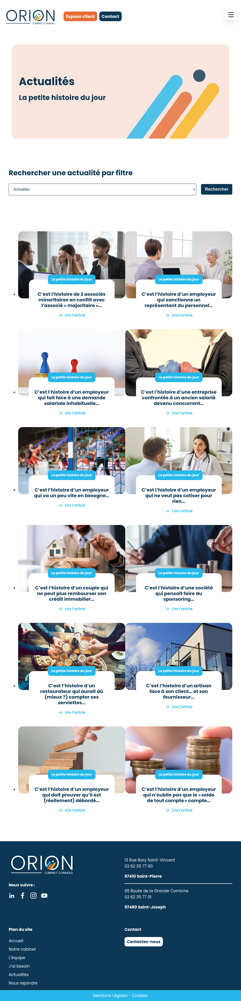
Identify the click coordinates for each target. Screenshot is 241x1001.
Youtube (44, 896)
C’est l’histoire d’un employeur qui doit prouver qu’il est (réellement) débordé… (72, 795)
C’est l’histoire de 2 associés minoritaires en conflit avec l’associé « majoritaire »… (72, 300)
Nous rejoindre (23, 983)
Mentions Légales (110, 995)
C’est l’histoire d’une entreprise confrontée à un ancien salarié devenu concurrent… (179, 398)
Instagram (33, 896)
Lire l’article (75, 315)
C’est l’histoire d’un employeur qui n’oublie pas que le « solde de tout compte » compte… (179, 795)
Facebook (23, 896)
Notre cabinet (22, 949)
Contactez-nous (144, 942)
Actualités (18, 974)
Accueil (16, 941)
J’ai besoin (19, 966)
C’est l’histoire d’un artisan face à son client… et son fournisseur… (178, 691)
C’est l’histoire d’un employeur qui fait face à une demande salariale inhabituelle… (72, 398)
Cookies (140, 995)
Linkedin (12, 896)
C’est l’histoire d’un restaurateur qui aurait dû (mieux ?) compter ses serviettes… (71, 694)
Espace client (80, 16)
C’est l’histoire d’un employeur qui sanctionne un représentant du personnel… (179, 300)
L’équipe (17, 958)
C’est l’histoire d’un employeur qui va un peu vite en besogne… (71, 493)
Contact (110, 16)
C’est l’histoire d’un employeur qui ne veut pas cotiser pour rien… (179, 496)
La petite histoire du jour (71, 279)
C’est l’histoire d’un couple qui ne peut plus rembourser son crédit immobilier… (71, 593)
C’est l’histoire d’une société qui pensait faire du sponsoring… (179, 593)
